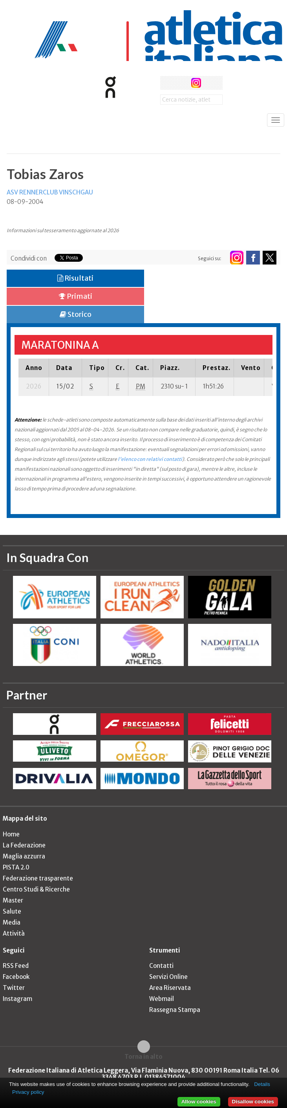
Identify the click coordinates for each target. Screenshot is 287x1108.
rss (211, 83)
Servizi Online (168, 976)
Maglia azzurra (24, 856)
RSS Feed (16, 965)
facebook (167, 83)
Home (11, 834)
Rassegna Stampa (174, 1010)
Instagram (17, 999)
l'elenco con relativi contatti (150, 459)
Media (11, 922)
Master (13, 900)
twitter (181, 83)
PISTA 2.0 (16, 867)
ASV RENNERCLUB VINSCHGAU (50, 192)
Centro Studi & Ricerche (36, 889)
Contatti (161, 965)
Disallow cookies (253, 1101)
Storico (75, 314)
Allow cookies (198, 1101)
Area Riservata (170, 987)
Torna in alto (143, 1056)
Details (262, 1084)
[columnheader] (33, 368)
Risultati (75, 278)
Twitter (14, 987)
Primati (75, 296)
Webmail (161, 999)
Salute (12, 911)
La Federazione (24, 845)
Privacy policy (28, 1092)
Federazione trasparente (38, 878)
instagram (196, 83)
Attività (14, 933)
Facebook (16, 976)
